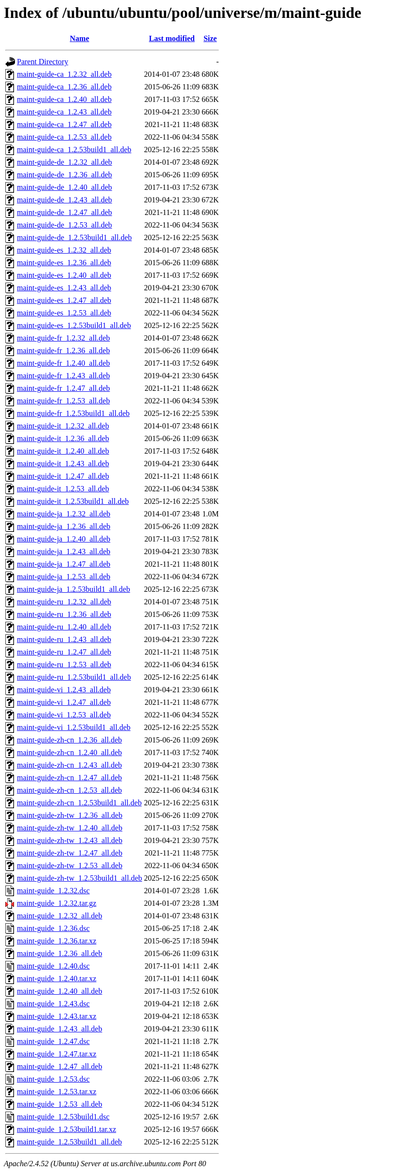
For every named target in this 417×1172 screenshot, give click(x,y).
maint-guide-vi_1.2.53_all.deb (64, 715)
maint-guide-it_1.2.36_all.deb (63, 438)
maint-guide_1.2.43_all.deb (59, 1029)
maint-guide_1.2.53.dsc (53, 1079)
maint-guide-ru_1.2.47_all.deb (64, 652)
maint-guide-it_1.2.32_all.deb (63, 426)
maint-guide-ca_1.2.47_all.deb (64, 124)
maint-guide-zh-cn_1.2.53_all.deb (69, 790)
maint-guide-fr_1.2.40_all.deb (63, 363)
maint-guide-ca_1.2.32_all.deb (64, 74)
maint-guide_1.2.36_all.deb (59, 953)
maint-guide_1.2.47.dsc (53, 1041)
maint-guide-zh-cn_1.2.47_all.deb (69, 777)
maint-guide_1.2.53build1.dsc (63, 1117)
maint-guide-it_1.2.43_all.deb (63, 463)
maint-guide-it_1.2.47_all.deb (63, 476)
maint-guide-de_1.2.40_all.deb (64, 187)
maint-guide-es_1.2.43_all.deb (64, 288)
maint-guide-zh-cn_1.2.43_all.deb (69, 765)
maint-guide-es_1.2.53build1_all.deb (74, 325)
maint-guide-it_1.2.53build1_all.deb (73, 501)
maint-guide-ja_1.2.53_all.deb (63, 576)
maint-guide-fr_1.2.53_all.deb (63, 401)
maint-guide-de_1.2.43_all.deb (64, 200)
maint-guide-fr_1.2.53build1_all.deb (73, 413)
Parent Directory (42, 61)
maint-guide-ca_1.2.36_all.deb (64, 87)
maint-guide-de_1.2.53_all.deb (64, 225)
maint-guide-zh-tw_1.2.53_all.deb (69, 865)
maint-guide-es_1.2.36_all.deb (64, 262)
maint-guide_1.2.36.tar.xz (56, 941)
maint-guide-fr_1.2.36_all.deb (63, 350)
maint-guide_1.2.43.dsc (53, 1004)
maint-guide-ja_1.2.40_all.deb (63, 539)
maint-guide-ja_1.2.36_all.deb (63, 526)
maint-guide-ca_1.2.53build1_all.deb (74, 149)
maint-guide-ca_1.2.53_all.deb (64, 137)
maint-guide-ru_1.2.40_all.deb (64, 627)
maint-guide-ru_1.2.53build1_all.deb (74, 677)
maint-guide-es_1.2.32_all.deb (64, 250)
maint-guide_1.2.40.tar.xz (56, 978)
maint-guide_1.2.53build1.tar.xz (66, 1129)
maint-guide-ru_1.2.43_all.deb (64, 639)
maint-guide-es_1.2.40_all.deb (64, 275)
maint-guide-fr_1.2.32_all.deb (63, 338)
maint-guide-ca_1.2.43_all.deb (64, 112)
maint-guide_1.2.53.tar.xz (56, 1091)
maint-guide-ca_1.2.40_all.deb (64, 99)
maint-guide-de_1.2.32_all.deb (64, 162)
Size (210, 38)
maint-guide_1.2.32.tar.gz (56, 903)
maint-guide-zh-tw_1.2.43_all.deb (69, 840)
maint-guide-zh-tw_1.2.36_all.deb (69, 815)
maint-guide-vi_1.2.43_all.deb (64, 690)
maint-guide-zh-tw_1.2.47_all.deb (69, 853)
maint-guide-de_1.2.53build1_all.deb (74, 237)
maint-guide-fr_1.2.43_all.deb (63, 376)
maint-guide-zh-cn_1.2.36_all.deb (69, 740)
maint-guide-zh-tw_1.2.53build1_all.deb (79, 878)
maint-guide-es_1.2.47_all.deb (64, 300)
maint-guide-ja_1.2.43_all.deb (63, 551)
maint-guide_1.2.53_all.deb (59, 1104)
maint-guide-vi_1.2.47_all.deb (64, 702)
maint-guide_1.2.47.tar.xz (56, 1054)
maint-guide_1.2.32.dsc (53, 890)
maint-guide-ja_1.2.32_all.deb (63, 514)
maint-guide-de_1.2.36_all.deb (64, 175)
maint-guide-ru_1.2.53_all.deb (64, 664)
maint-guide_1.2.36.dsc (53, 928)
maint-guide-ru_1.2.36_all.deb (64, 614)
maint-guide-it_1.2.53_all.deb (63, 489)
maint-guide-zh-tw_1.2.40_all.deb (69, 828)
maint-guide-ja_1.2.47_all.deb (63, 564)
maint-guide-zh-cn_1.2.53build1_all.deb (79, 803)
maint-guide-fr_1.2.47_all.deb (63, 388)
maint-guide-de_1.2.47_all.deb (64, 212)
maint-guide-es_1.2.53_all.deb (64, 313)
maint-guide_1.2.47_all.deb (59, 1066)
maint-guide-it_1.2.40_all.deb (63, 451)
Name (79, 38)
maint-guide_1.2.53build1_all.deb (69, 1142)
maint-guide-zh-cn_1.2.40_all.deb (69, 752)
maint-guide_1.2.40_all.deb (59, 991)
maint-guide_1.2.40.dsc (53, 966)
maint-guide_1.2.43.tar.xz (56, 1016)
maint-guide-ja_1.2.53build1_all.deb (73, 589)
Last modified (172, 38)
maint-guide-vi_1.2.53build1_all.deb (73, 727)
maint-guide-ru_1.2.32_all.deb (64, 602)
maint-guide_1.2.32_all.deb (59, 916)
